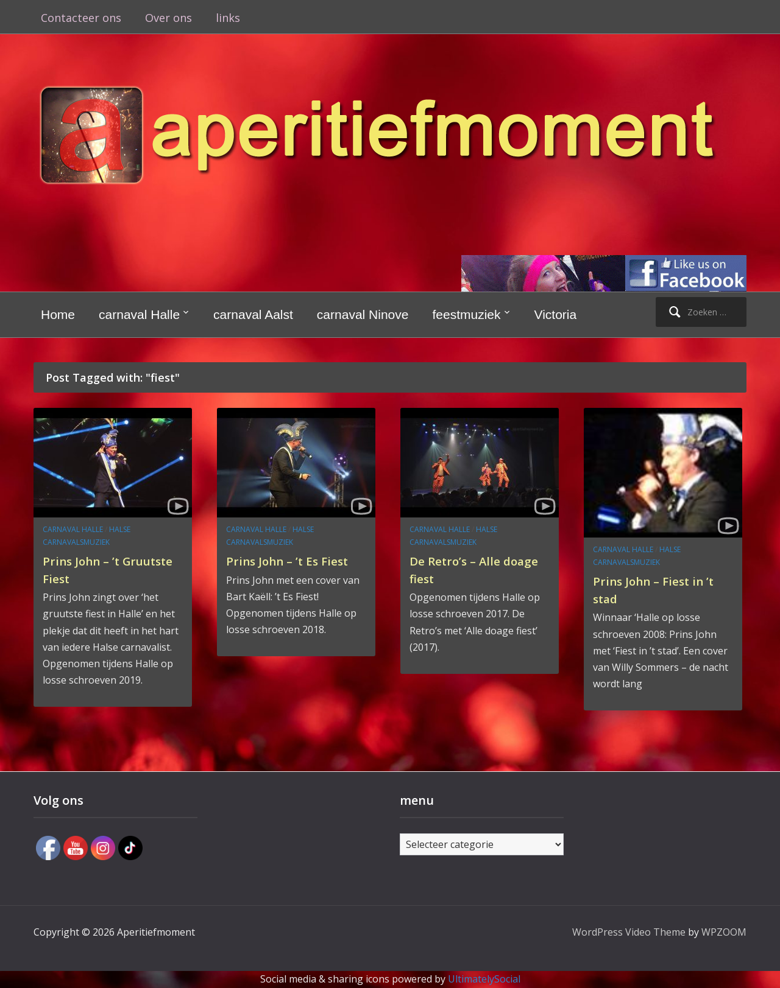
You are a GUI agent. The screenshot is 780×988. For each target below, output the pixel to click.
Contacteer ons (81, 17)
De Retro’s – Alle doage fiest (462, 569)
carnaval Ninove (363, 314)
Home (58, 314)
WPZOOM (723, 932)
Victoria (555, 314)
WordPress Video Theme (629, 932)
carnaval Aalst (253, 314)
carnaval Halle (139, 314)
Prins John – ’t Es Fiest (279, 569)
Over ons (168, 17)
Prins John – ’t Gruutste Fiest (90, 569)
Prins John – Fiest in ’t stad (663, 589)
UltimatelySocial (484, 979)
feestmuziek (466, 314)
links (228, 17)
